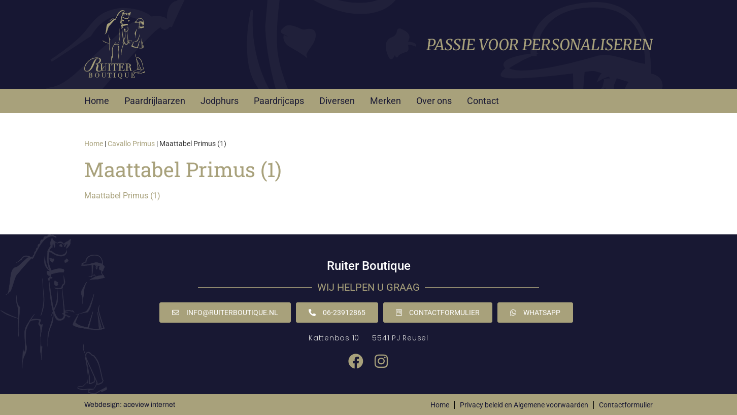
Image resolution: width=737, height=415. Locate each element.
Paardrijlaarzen (154, 100)
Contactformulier (626, 405)
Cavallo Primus (131, 144)
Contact (483, 100)
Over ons (434, 100)
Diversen (337, 100)
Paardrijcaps (279, 100)
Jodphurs (219, 100)
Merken (385, 100)
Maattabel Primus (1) (122, 195)
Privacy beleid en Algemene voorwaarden (524, 405)
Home (96, 100)
